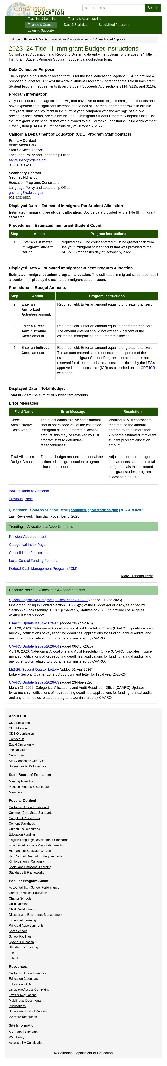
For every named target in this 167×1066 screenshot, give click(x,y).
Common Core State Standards (30, 812)
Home (16, 39)
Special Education (21, 942)
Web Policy (16, 1037)
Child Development (22, 909)
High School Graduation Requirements (35, 856)
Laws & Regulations (22, 995)
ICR (152, 368)
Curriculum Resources (24, 829)
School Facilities (20, 936)
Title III (13, 958)
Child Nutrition (18, 904)
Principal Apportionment (27, 537)
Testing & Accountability (85, 18)
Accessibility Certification (26, 1042)
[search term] (113, 8)
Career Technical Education (28, 893)
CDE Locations (19, 722)
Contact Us (16, 739)
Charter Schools (20, 898)
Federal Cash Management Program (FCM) (43, 569)
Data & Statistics (76, 24)
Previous (16, 499)
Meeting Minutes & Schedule (29, 786)
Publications (17, 1006)
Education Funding (22, 834)
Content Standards (22, 823)
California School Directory (27, 973)
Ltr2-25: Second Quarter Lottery (34, 669)
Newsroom (16, 755)
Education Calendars (23, 978)
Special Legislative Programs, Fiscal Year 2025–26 (48, 600)
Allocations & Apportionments (71, 39)
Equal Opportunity (21, 744)
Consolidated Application (111, 39)
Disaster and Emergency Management (35, 914)
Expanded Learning (22, 920)
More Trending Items (137, 576)
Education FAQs (20, 984)
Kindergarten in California (26, 861)
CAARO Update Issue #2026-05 (34, 623)
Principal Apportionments (26, 925)
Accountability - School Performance (34, 887)
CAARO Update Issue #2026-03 (34, 682)
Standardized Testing (23, 947)
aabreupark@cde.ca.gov (28, 160)
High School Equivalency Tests (30, 850)
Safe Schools (18, 931)
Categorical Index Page (27, 545)
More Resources (25, 1017)
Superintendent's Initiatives (27, 766)
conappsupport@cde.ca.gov (94, 510)
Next (29, 499)
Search (153, 8)
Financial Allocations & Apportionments (36, 845)
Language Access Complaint (29, 989)
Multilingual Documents (25, 1000)
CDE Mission (18, 728)
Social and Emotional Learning (30, 867)
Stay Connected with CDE (27, 761)
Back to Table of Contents (29, 491)
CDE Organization (21, 733)
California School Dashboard (29, 807)
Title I (12, 953)
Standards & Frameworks (26, 872)
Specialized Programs (115, 24)
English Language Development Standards (38, 840)
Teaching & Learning (43, 18)
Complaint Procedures (24, 818)
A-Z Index (15, 1032)
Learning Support (41, 30)
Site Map (31, 1032)
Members (15, 792)
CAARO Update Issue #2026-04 (34, 646)
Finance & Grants (41, 24)
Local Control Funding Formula (33, 561)
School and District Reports (28, 1011)
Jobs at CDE (17, 750)
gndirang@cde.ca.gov (26, 193)
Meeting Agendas (21, 781)
